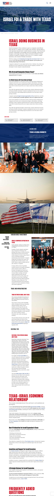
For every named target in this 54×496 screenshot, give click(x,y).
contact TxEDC (24, 478)
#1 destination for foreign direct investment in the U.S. (30, 58)
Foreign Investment (9, 33)
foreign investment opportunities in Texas (25, 96)
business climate (38, 460)
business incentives (15, 450)
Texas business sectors (29, 441)
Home (2, 33)
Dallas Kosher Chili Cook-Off (22, 373)
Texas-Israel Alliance (22, 355)
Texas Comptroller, (14, 421)
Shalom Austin (15, 364)
